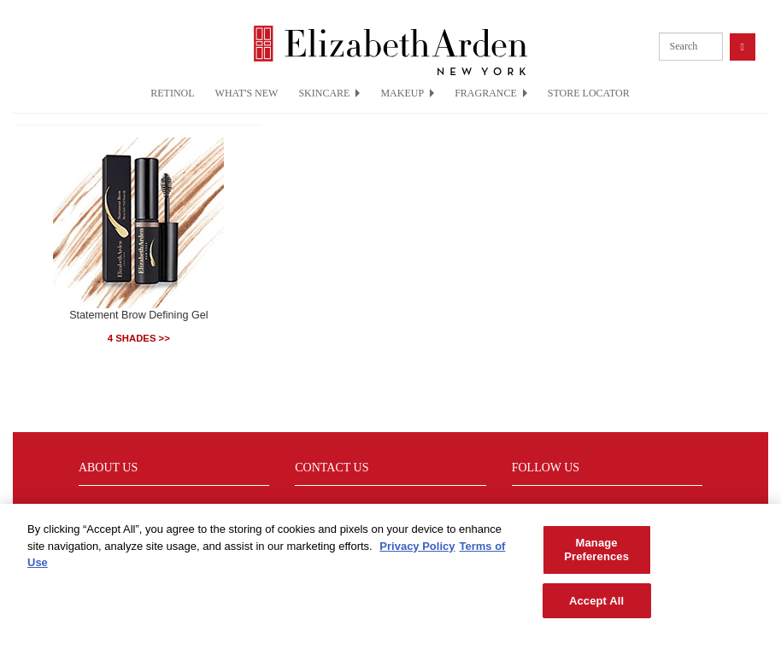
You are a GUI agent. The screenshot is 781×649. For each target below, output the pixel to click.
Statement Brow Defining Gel (138, 315)
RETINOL (172, 93)
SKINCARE (329, 93)
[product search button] (742, 46)
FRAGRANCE (491, 93)
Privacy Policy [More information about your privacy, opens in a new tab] (417, 553)
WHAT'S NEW (247, 93)
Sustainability (326, 508)
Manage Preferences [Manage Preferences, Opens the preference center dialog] (596, 557)
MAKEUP (407, 93)
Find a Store (108, 508)
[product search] (691, 46)
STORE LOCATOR (589, 93)
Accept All (596, 607)
